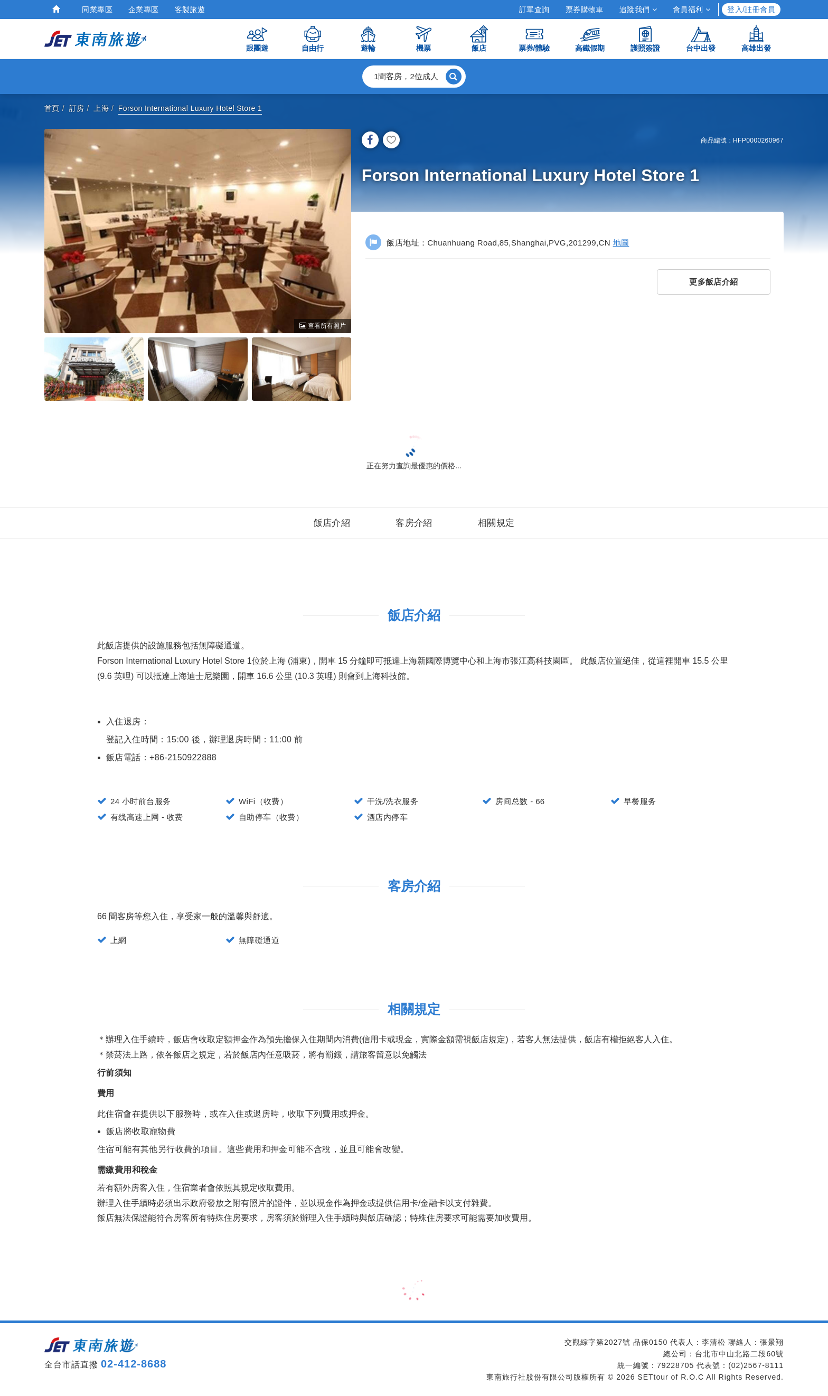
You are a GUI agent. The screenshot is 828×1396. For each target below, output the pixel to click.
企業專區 (143, 9)
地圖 (621, 242)
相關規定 (496, 523)
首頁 (52, 108)
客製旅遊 (190, 9)
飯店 (479, 38)
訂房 (76, 108)
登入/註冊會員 (751, 9)
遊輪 (368, 38)
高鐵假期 (590, 38)
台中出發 (701, 38)
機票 (423, 38)
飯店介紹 (332, 523)
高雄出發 (756, 38)
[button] (414, 76)
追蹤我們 (638, 9)
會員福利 (691, 9)
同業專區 (97, 9)
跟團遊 (257, 38)
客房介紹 (414, 523)
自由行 (313, 38)
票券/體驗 (534, 38)
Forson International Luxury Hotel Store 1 (190, 108)
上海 (101, 108)
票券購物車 (585, 9)
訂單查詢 (534, 9)
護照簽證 (645, 38)
